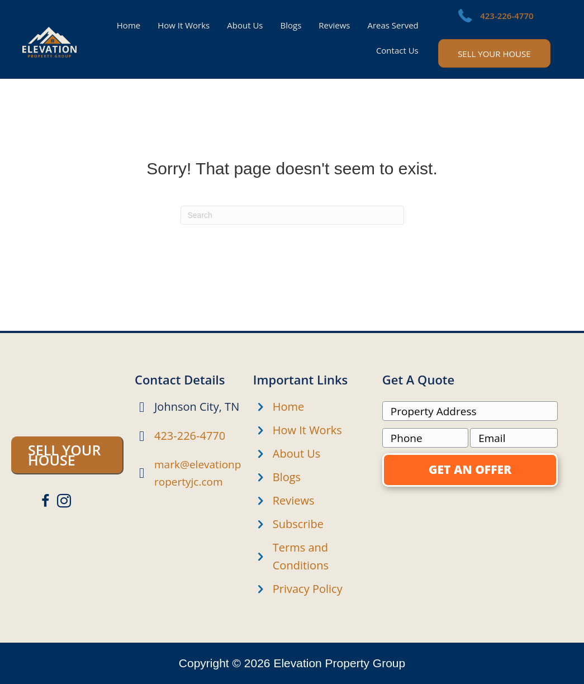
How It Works (307, 430)
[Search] (292, 215)
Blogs (287, 476)
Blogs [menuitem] (291, 25)
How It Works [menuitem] (184, 25)
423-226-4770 (506, 15)
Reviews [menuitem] (334, 25)
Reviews (294, 500)
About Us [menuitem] (245, 25)
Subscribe (298, 523)
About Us (297, 453)
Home (289, 406)
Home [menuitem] (128, 25)
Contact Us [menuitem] (397, 50)
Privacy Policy (308, 588)
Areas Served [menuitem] (392, 25)
